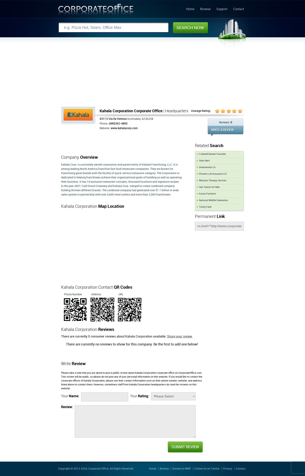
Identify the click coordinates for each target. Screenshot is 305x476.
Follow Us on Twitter (207, 468)
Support (221, 9)
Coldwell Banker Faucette (212, 154)
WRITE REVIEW (226, 131)
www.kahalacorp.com (124, 128)
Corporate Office (96, 10)
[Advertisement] (152, 77)
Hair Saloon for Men (209, 187)
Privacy (227, 468)
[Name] (104, 396)
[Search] (113, 27)
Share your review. (180, 336)
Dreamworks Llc (207, 167)
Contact (238, 9)
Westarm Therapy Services (212, 180)
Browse (205, 9)
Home (190, 9)
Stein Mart (204, 161)
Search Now (190, 27)
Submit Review (185, 447)
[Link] (219, 226)
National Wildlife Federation (213, 200)
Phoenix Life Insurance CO (213, 174)
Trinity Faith (205, 207)
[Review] (135, 421)
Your (70, 396)
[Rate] (173, 396)
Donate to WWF (181, 468)
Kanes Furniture (207, 194)
